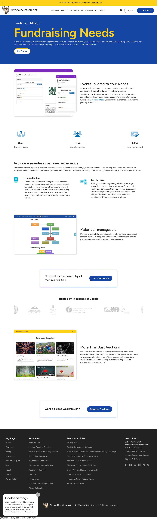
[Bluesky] (144, 465)
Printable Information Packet (41, 465)
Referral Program (13, 461)
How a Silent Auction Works (79, 474)
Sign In (130, 10)
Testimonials (34, 479)
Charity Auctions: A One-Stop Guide (82, 456)
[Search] (121, 10)
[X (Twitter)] (135, 465)
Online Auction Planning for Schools (82, 470)
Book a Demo (145, 10)
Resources (90, 10)
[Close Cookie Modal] (38, 494)
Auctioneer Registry (37, 470)
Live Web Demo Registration (41, 483)
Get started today (97, 100)
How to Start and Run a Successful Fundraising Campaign (91, 451)
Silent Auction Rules (75, 483)
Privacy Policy (11, 479)
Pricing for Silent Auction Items (80, 479)
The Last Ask (96, 3)
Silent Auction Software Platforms (81, 465)
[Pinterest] (148, 465)
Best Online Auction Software (79, 447)
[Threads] (139, 465)
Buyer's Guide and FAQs (39, 461)
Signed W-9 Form (132, 459)
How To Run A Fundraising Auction (43, 451)
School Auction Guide (38, 456)
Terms (8, 474)
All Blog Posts (72, 442)
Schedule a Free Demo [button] (99, 409)
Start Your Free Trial (100, 278)
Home (8, 442)
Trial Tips (32, 474)
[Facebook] (126, 465)
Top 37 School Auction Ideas (79, 461)
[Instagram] (130, 465)
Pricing (64, 10)
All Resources (34, 442)
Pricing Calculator (36, 488)
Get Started (22, 51)
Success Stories (76, 10)
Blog (102, 10)
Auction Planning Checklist (40, 447)
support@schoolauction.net (137, 455)
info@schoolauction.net (135, 451)
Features (55, 10)
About (8, 470)
